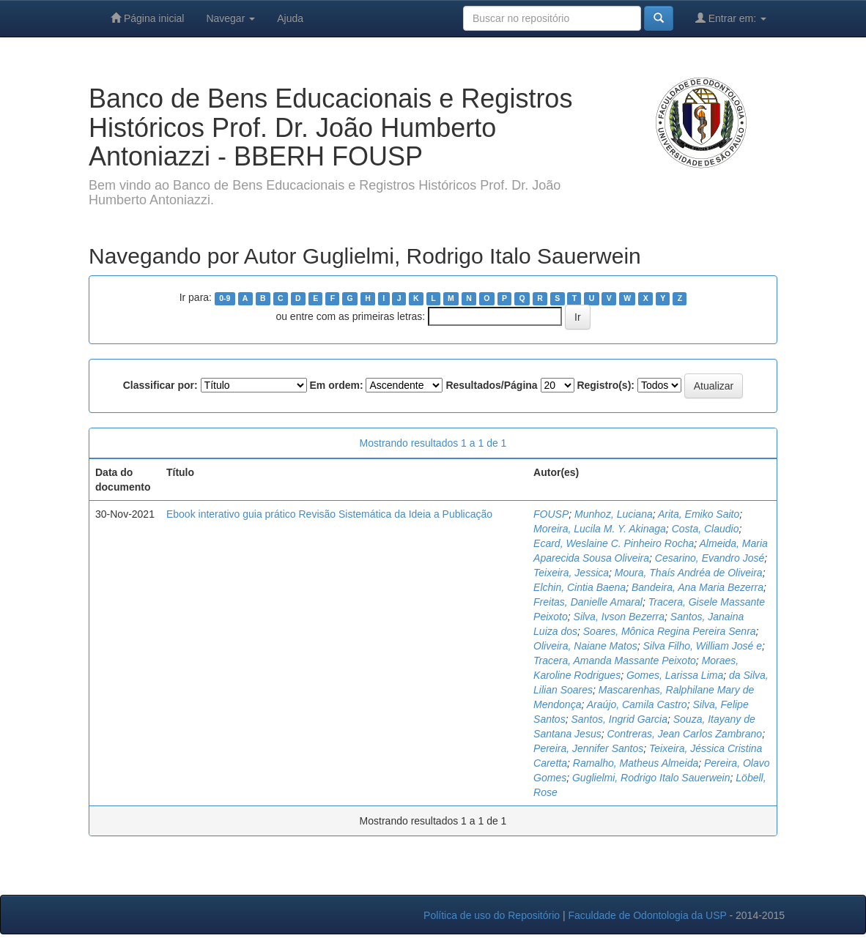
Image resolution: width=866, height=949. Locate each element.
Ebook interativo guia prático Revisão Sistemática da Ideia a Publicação (329, 514)
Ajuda (290, 18)
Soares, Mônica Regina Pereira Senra (669, 631)
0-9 (224, 298)
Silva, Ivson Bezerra (619, 616)
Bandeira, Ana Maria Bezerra (697, 587)
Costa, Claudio (705, 529)
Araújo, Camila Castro (637, 704)
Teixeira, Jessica (571, 572)
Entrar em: (730, 18)
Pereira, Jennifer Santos (588, 748)
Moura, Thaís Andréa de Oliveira (689, 572)
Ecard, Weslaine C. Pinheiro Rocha (613, 543)
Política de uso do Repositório (491, 915)
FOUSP (551, 514)
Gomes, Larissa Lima (674, 675)
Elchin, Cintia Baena (579, 587)
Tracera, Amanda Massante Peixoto (614, 660)
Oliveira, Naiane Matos (585, 646)
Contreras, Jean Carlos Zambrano (684, 734)
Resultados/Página (491, 385)
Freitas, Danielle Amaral (588, 602)
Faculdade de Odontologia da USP (647, 915)
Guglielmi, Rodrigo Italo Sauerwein (651, 778)
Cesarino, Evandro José (709, 558)
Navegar (230, 18)
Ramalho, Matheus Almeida (635, 763)
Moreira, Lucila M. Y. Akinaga (599, 529)
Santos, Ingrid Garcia (619, 719)
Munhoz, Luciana (613, 514)
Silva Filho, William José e (702, 646)
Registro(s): (605, 385)
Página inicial (147, 18)
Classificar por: (160, 385)
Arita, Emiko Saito (698, 514)
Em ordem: (336, 385)
